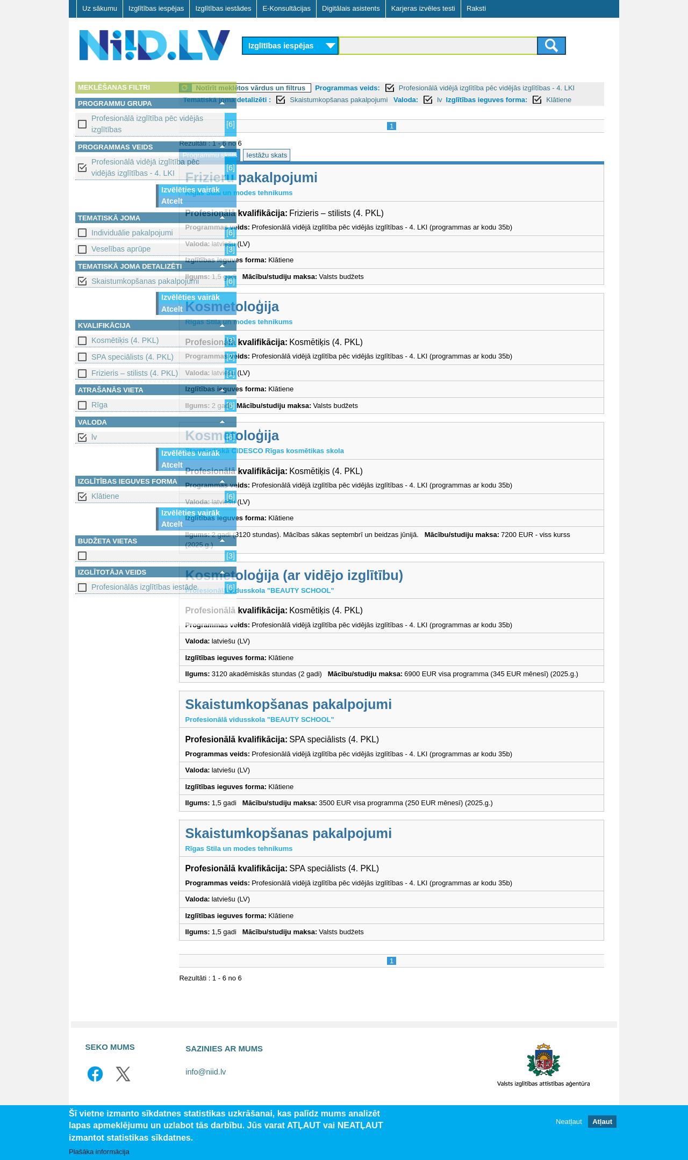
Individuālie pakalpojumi (132, 232)
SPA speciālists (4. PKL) (132, 357)
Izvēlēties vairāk (190, 189)
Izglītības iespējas (156, 8)
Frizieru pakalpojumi (317, 189)
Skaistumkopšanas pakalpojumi (145, 281)
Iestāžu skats (332, 167)
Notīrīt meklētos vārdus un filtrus (316, 88)
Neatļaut (569, 1122)
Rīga (99, 404)
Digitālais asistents (351, 8)
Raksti (476, 8)
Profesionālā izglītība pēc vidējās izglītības (147, 124)
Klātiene (105, 496)
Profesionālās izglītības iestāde (144, 587)
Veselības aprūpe (121, 249)
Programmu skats (275, 167)
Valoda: (525, 100)
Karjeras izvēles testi (423, 8)
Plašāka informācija (99, 1152)
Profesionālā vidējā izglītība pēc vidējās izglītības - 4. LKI (145, 167)
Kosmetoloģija (298, 318)
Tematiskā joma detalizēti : (347, 100)
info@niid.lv (205, 1094)
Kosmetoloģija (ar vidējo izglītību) (360, 587)
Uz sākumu (99, 8)
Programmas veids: (413, 88)
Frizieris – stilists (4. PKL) (134, 373)
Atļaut (602, 1122)
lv (94, 437)
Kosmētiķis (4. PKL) (125, 340)
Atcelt (172, 201)
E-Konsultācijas (286, 8)
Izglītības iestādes (223, 8)
